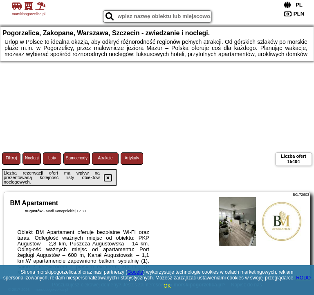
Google (135, 272)
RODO (303, 278)
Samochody (76, 158)
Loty (52, 158)
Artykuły (132, 158)
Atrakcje (105, 158)
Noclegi (31, 158)
